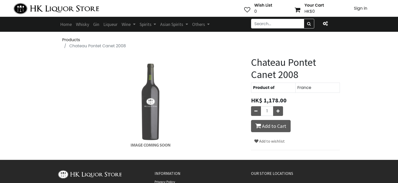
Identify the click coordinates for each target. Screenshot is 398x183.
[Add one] (278, 111)
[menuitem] (66, 24)
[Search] (309, 23)
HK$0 (309, 11)
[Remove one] (256, 111)
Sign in (360, 8)
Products (71, 40)
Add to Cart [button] (270, 126)
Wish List (263, 5)
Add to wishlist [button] (269, 141)
